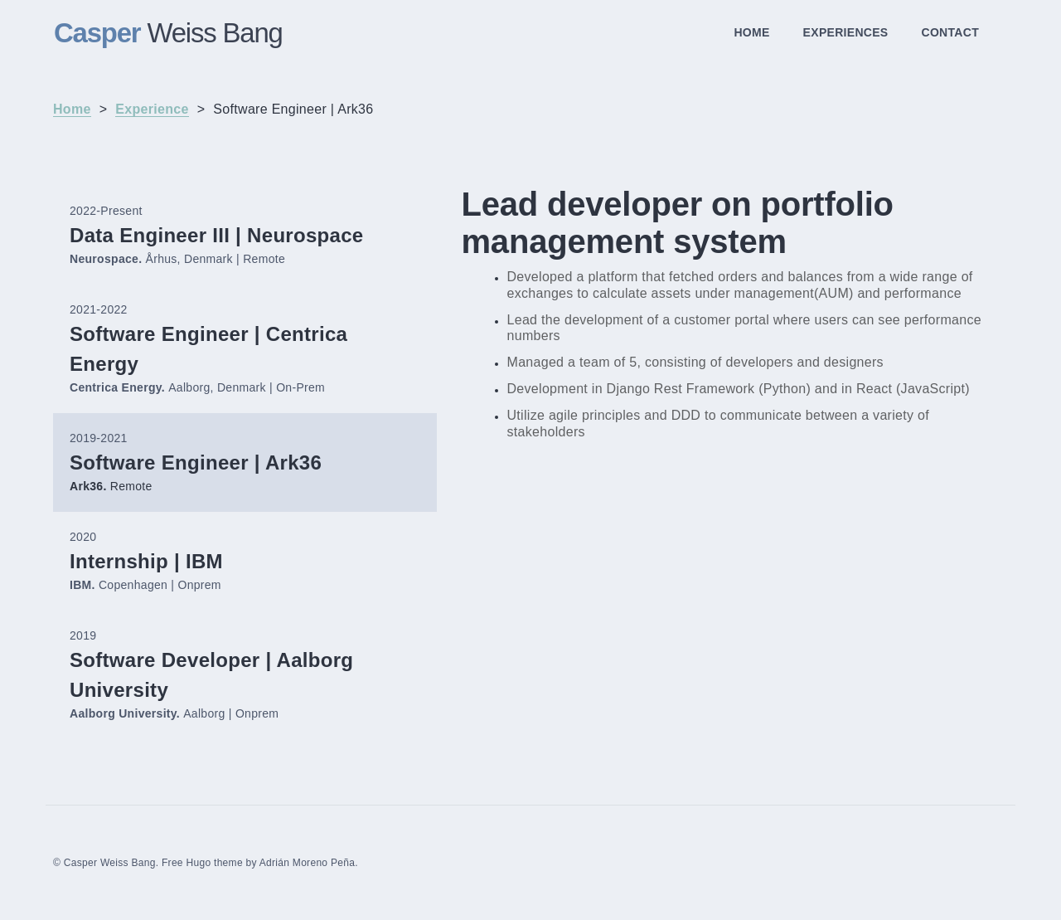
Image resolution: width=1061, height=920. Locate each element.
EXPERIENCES (846, 32)
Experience (151, 109)
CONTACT (951, 32)
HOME (751, 32)
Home (72, 109)
